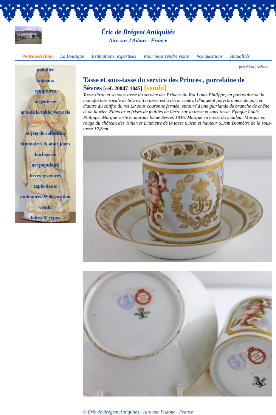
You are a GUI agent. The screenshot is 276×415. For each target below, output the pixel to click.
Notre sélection (38, 56)
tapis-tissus (45, 186)
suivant (262, 67)
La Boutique (72, 56)
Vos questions (210, 56)
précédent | (247, 67)
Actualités (240, 56)
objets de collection (45, 133)
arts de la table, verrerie (45, 112)
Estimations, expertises (113, 56)
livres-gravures (45, 175)
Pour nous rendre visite (166, 56)
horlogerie (45, 154)
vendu (45, 207)
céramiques (45, 122)
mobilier (45, 70)
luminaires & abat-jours (45, 144)
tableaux (45, 80)
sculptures (45, 91)
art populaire (45, 165)
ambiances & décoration (45, 196)
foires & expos (45, 218)
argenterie (45, 101)
